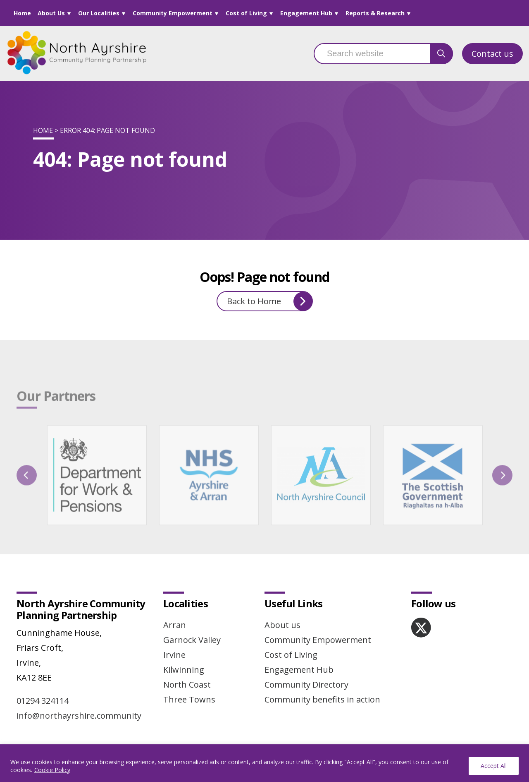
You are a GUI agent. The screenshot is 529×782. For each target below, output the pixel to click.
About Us (51, 13)
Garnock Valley (192, 639)
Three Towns (189, 699)
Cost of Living (246, 13)
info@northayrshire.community (79, 715)
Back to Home (269, 301)
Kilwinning (183, 669)
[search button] (441, 53)
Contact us (492, 53)
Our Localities (98, 13)
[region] (264, 763)
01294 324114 (43, 700)
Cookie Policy (52, 770)
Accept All (494, 766)
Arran (174, 624)
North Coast (187, 684)
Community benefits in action (322, 699)
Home (22, 13)
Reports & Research (375, 13)
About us (282, 624)
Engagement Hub (306, 13)
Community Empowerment (172, 13)
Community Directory (306, 684)
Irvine (174, 654)
